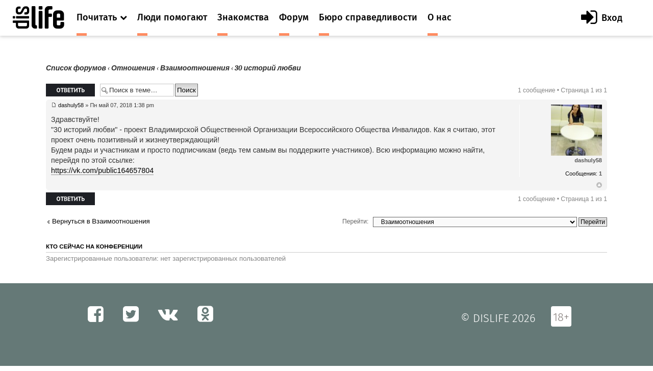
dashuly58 (71, 105)
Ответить (70, 90)
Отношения (133, 68)
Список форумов (76, 68)
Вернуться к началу (599, 185)
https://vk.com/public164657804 (102, 170)
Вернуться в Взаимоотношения (101, 221)
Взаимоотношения (195, 68)
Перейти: (355, 221)
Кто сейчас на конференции (94, 246)
